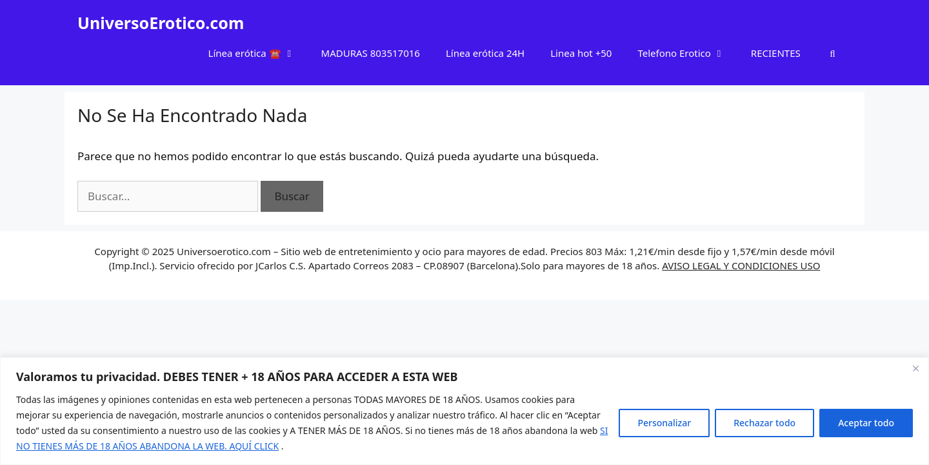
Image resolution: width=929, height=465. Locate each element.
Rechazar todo (764, 423)
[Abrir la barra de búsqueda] (833, 53)
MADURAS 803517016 (370, 52)
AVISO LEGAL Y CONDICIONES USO (741, 265)
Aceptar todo (866, 423)
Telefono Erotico (687, 53)
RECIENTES (776, 52)
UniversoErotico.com (160, 23)
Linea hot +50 (581, 52)
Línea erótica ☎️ (258, 53)
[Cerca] (915, 368)
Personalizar (664, 423)
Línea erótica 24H (485, 52)
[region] (464, 411)
